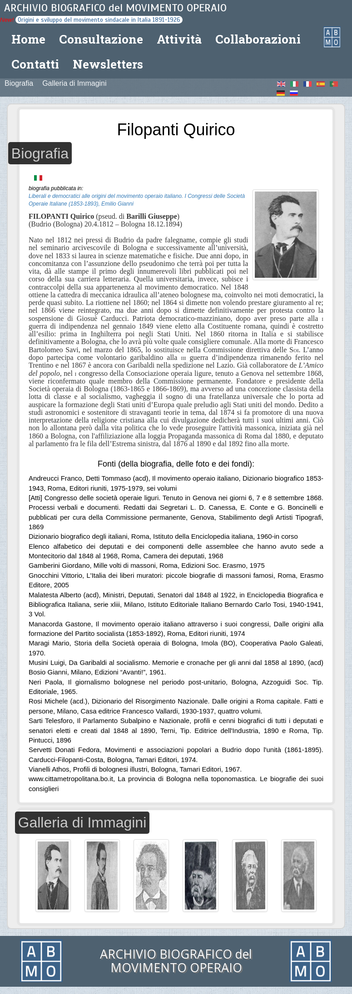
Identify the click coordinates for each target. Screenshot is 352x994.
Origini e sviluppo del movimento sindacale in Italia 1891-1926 (99, 20)
